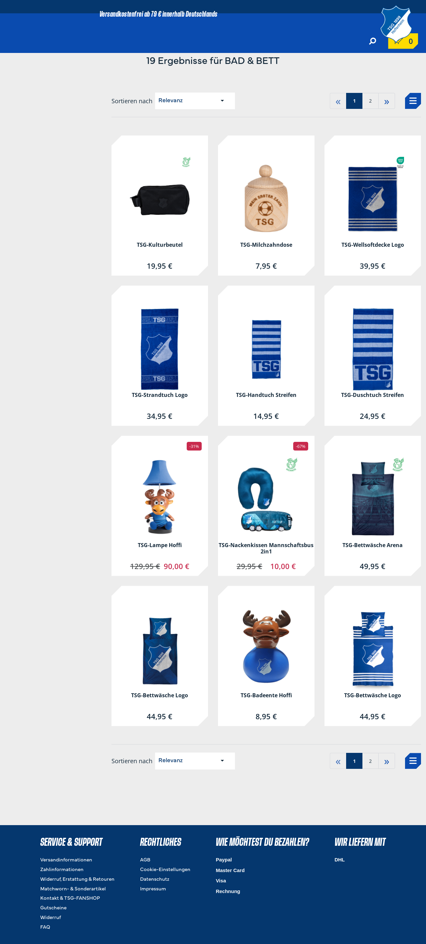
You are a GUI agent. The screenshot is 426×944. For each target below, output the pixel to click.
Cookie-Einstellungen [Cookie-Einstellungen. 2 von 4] (165, 870)
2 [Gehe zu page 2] (370, 101)
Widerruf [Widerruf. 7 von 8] (50, 918)
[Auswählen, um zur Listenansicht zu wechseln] (413, 101)
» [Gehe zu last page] (386, 101)
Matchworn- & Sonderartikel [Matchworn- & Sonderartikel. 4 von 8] (73, 889)
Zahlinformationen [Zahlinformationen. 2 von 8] (62, 870)
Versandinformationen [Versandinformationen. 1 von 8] (66, 860)
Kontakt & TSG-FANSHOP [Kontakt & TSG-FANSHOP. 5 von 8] (70, 898)
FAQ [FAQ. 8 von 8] (45, 927)
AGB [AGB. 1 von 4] (145, 860)
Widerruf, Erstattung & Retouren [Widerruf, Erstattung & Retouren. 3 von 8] (77, 879)
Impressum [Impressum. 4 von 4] (153, 889)
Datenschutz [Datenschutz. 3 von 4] (154, 879)
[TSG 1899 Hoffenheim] (401, 23)
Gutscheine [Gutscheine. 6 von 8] (53, 908)
